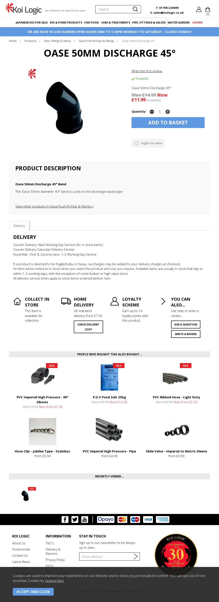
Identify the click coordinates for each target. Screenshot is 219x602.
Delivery (19, 226)
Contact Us (20, 555)
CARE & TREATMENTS (115, 22)
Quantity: (139, 111)
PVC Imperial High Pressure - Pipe (109, 451)
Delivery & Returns (53, 551)
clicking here (54, 580)
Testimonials (21, 549)
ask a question (185, 324)
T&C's (50, 543)
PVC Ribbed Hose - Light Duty (176, 397)
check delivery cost (88, 326)
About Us (19, 543)
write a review (186, 334)
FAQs (49, 566)
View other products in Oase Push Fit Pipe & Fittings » (54, 206)
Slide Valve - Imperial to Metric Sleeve (176, 451)
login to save (148, 143)
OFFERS (197, 22)
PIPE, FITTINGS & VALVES (149, 22)
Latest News (21, 561)
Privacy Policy (55, 560)
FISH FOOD (91, 22)
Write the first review (147, 71)
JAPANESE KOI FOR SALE (32, 22)
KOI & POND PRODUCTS (66, 22)
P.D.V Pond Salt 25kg (109, 397)
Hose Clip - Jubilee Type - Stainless (42, 451)
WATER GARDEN (178, 22)
